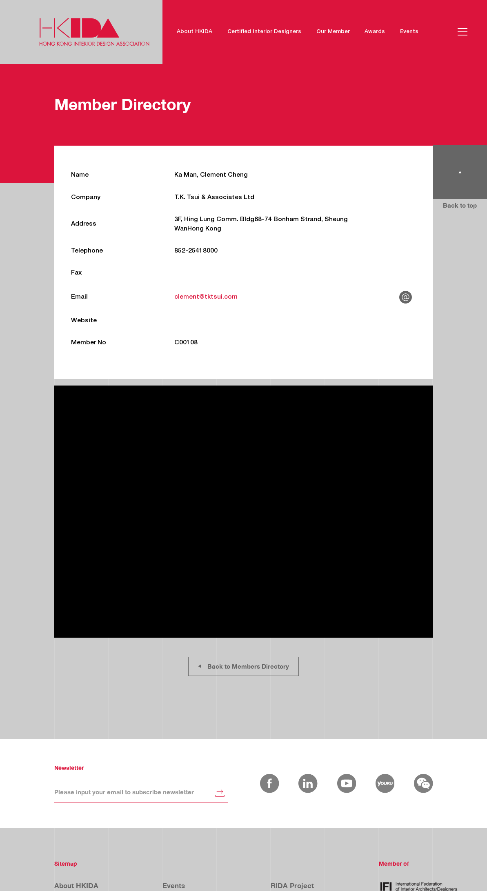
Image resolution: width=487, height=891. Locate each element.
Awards (375, 31)
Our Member (333, 31)
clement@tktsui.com (206, 297)
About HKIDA (194, 31)
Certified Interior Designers (264, 31)
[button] (462, 32)
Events (409, 31)
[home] (94, 32)
